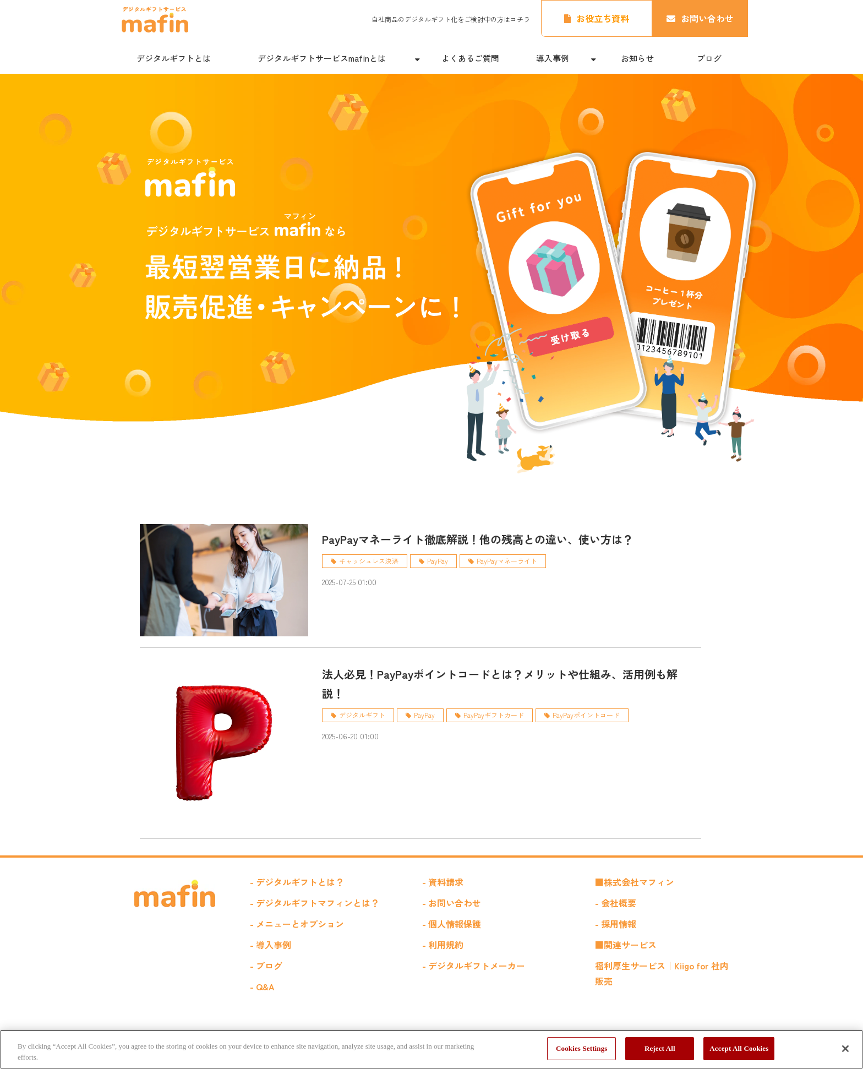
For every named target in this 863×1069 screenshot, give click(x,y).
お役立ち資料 (602, 18)
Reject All (659, 1048)
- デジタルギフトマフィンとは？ (314, 902)
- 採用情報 (615, 923)
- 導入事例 (270, 944)
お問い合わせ (707, 18)
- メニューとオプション (297, 923)
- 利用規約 (442, 944)
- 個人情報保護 (451, 923)
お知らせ (637, 58)
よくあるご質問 (470, 58)
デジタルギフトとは (173, 58)
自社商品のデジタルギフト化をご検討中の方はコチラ (451, 19)
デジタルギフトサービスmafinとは (322, 58)
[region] (431, 1049)
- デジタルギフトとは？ (297, 881)
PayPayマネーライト (507, 560)
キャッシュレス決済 (368, 560)
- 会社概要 (615, 902)
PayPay (437, 560)
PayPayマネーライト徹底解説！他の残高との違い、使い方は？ (477, 539)
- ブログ (266, 965)
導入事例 (552, 58)
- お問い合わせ (451, 902)
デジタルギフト (362, 714)
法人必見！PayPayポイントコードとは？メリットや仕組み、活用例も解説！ (500, 683)
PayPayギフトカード (493, 714)
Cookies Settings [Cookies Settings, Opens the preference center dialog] (581, 1048)
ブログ (709, 58)
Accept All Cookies (738, 1048)
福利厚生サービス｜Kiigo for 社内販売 (662, 973)
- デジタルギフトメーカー (473, 965)
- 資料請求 (442, 881)
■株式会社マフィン (634, 881)
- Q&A (262, 986)
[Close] (845, 1049)
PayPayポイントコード (586, 714)
